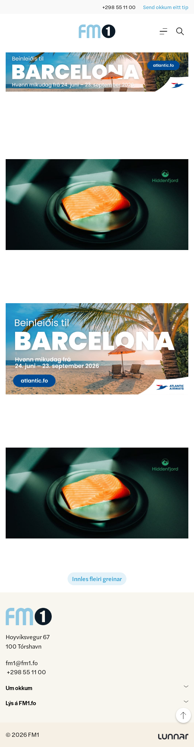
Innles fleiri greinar (97, 578)
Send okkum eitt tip (165, 7)
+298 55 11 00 (118, 7)
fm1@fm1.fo (22, 662)
